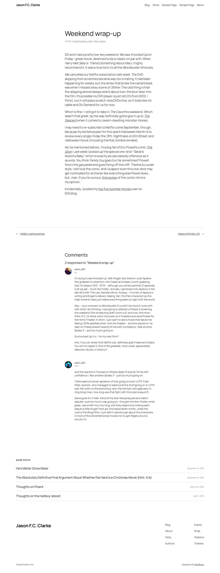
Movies (102, 41)
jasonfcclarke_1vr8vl (83, 41)
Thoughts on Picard (29, 487)
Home (156, 5)
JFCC (77, 366)
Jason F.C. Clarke (28, 5)
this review (109, 177)
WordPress (199, 564)
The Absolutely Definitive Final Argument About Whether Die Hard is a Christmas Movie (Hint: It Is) (84, 477)
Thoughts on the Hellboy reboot (38, 496)
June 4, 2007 (80, 269)
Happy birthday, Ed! (189, 233)
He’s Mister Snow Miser (32, 468)
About (200, 5)
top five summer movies (114, 189)
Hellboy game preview (32, 233)
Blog (147, 5)
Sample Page (169, 5)
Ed (76, 272)
